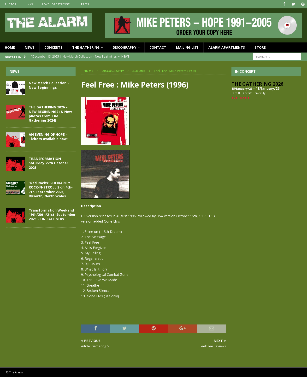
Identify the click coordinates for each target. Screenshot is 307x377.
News (30, 47)
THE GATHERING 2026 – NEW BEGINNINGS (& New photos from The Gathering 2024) (50, 114)
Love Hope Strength (56, 4)
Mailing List (187, 47)
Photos (10, 4)
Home (10, 47)
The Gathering (86, 47)
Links (29, 4)
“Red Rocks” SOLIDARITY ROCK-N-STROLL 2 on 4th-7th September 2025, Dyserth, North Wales (51, 189)
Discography (124, 47)
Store (260, 47)
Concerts (53, 47)
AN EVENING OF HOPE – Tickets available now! (48, 136)
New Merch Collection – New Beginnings (49, 85)
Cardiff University (254, 93)
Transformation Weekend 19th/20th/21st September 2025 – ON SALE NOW (52, 214)
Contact (157, 47)
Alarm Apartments (226, 47)
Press (85, 4)
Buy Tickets (240, 97)
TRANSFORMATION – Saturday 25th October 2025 (48, 163)
